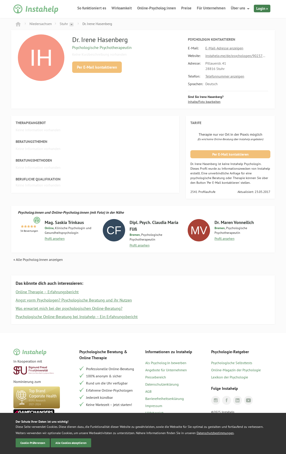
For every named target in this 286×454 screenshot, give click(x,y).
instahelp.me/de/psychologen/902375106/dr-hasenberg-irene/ (235, 55)
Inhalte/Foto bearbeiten (204, 102)
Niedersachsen (40, 23)
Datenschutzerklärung (162, 384)
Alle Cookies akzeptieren (70, 443)
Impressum (153, 405)
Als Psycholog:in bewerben (165, 363)
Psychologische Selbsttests (231, 363)
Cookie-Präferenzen (32, 443)
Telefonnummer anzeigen (224, 76)
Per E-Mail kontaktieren (97, 67)
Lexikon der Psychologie (229, 377)
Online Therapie (93, 357)
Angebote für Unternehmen (166, 370)
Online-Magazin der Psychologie (236, 370)
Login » (262, 8)
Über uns (238, 8)
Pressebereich (155, 377)
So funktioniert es (91, 8)
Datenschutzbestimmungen (215, 433)
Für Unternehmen (211, 8)
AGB (148, 391)
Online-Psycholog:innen (156, 8)
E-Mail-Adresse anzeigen (224, 48)
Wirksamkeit (121, 8)
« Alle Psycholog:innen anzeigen (38, 259)
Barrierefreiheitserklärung (164, 398)
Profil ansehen (55, 239)
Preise (186, 8)
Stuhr (64, 23)
